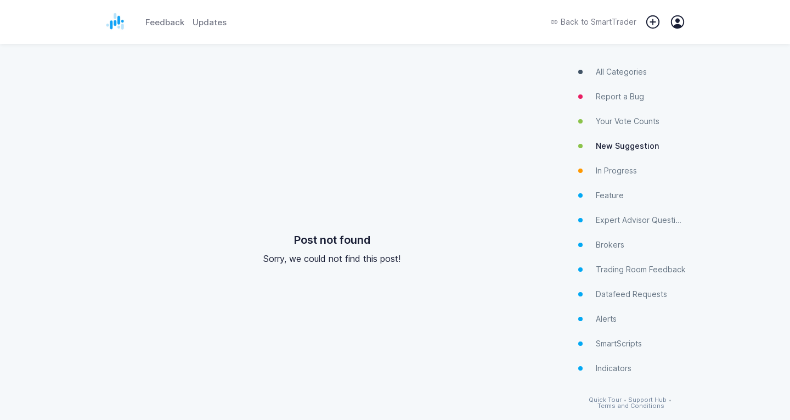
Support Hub (647, 400)
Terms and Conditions (630, 406)
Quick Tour (605, 400)
